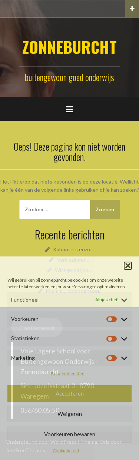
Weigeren (69, 413)
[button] (128, 265)
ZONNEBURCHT (69, 46)
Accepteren (70, 393)
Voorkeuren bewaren (69, 434)
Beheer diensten (68, 373)
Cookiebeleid (66, 450)
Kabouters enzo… (73, 249)
